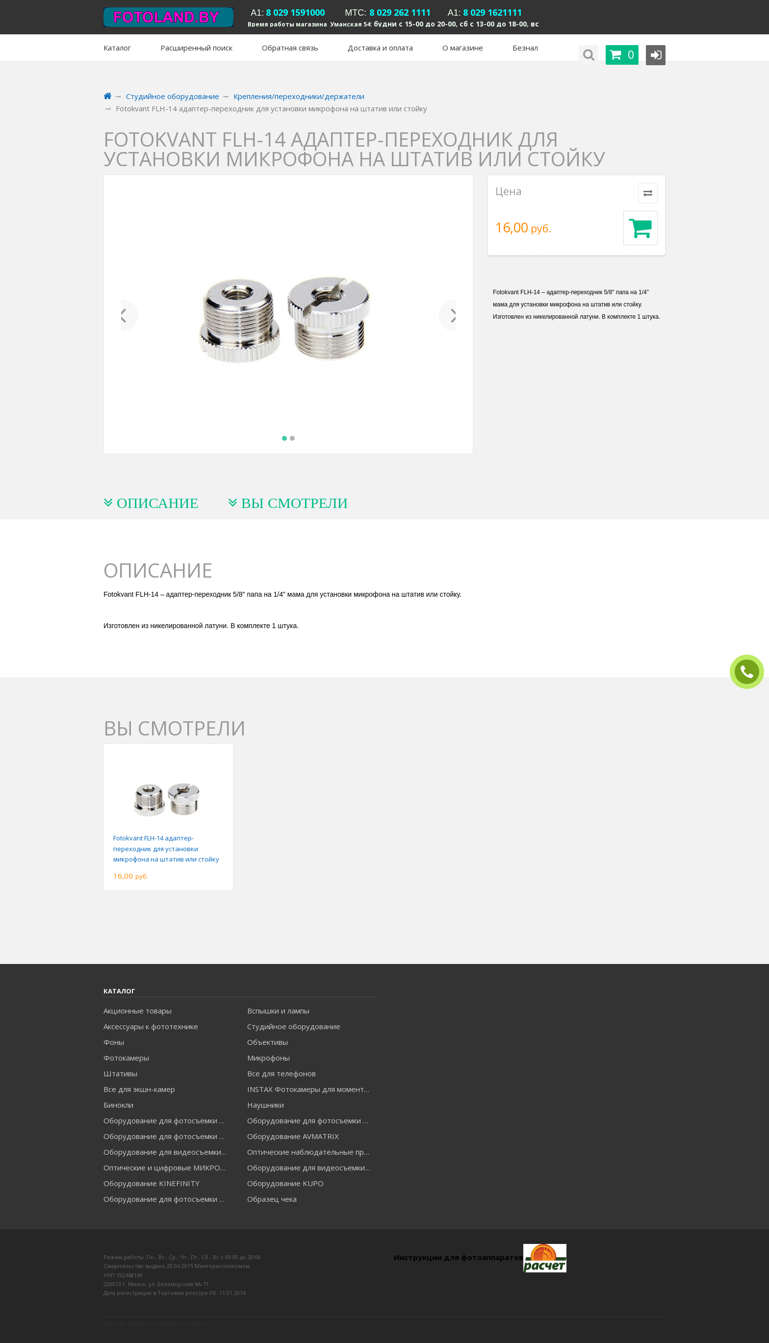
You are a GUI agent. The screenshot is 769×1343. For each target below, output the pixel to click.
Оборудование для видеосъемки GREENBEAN (168, 1152)
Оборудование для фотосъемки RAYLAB (168, 1199)
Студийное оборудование (293, 1026)
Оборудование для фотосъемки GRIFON (168, 1136)
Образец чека (272, 1199)
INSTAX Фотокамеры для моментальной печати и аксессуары (312, 1089)
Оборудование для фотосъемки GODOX (312, 1120)
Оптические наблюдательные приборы (312, 1152)
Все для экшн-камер (139, 1089)
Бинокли (118, 1105)
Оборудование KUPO (285, 1183)
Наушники (265, 1105)
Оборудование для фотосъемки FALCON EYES (168, 1120)
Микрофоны (268, 1058)
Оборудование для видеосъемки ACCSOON (312, 1167)
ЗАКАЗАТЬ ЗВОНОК (751, 672)
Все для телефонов (281, 1073)
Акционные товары (137, 1010)
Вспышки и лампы (278, 1010)
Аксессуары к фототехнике (150, 1026)
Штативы (120, 1073)
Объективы (267, 1042)
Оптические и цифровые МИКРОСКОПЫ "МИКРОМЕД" (168, 1167)
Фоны (113, 1042)
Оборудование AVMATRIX (293, 1136)
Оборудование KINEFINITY (151, 1183)
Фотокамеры (126, 1058)
